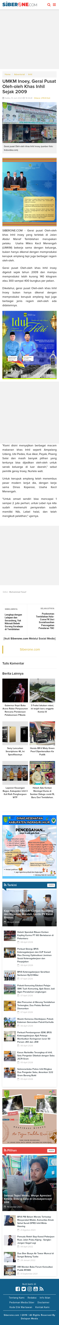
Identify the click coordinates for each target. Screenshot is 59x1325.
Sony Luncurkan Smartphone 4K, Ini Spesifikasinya (15, 751)
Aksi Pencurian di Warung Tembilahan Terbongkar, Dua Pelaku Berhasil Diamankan (36, 1005)
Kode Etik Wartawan (21, 1307)
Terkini (10, 885)
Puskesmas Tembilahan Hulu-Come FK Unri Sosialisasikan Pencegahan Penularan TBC (45, 620)
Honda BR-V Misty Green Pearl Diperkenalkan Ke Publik (42, 751)
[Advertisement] (29, 39)
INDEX (51, 885)
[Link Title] (18, 1289)
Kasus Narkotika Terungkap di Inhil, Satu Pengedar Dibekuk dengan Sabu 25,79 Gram (36, 1055)
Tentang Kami (17, 1297)
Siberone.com (30, 649)
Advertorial (19, 74)
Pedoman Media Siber (21, 1302)
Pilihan (10, 1150)
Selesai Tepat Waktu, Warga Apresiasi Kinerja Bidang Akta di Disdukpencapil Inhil (28, 1199)
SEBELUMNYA (11, 609)
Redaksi (32, 1297)
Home (8, 74)
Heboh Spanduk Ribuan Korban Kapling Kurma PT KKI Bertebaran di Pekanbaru (35, 935)
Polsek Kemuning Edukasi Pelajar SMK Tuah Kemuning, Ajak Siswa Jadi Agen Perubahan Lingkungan (36, 989)
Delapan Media (29, 1319)
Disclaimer (44, 1302)
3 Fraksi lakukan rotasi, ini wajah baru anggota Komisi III (42, 708)
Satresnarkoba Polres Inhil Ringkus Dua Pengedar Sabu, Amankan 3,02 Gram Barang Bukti (35, 1072)
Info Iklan (45, 1297)
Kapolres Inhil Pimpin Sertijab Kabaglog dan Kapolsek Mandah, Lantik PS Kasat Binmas (28, 914)
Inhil (30, 74)
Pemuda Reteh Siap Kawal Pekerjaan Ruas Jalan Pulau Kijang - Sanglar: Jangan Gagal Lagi (35, 1240)
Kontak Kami (42, 1307)
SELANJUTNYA (47, 608)
